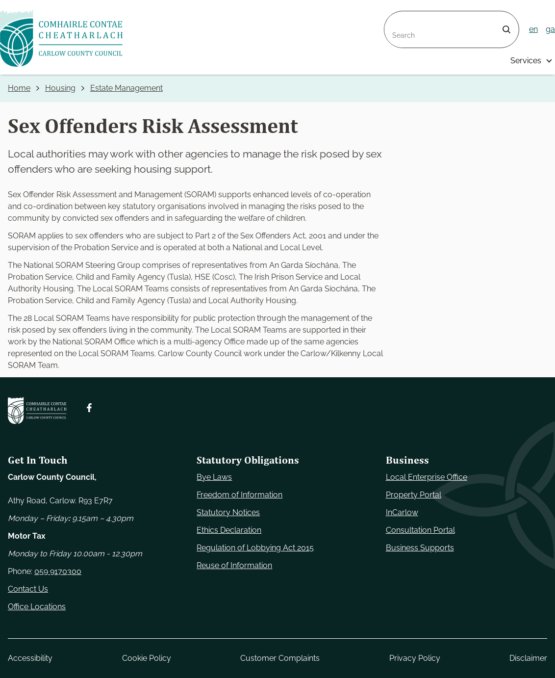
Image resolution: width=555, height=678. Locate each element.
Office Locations (37, 606)
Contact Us (28, 589)
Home (19, 88)
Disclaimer (528, 658)
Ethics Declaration (229, 530)
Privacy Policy (414, 658)
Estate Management (126, 88)
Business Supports (420, 547)
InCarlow (402, 512)
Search (397, 17)
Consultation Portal (420, 530)
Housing (60, 88)
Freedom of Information (239, 494)
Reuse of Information (234, 565)
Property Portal (413, 494)
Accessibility (30, 658)
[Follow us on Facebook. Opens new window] (89, 407)
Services (525, 60)
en (533, 29)
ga (550, 29)
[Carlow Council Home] (37, 410)
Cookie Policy (146, 658)
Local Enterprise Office (426, 477)
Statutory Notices (228, 512)
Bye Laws (214, 477)
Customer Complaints (280, 658)
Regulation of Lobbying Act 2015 (255, 547)
